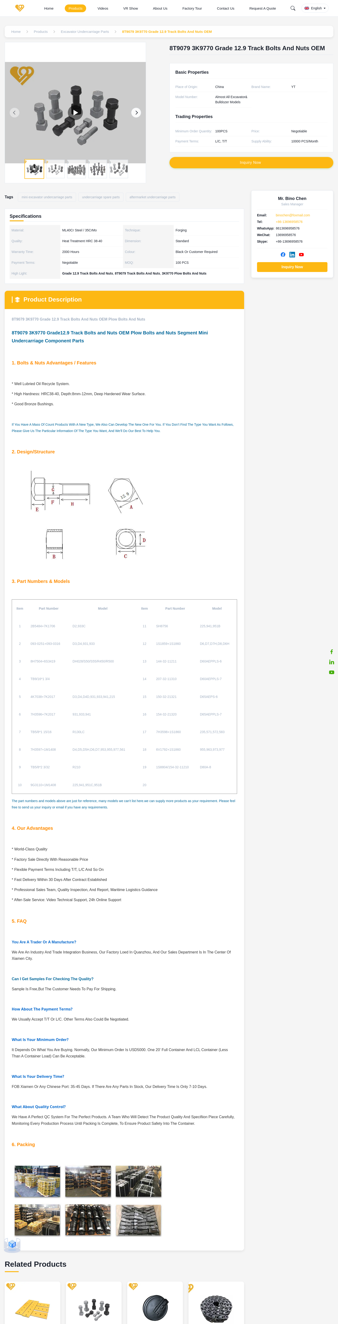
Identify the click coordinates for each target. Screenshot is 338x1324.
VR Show (130, 8)
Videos (102, 8)
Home (49, 8)
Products (75, 8)
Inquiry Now (292, 267)
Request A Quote (263, 8)
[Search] (293, 8)
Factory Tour (192, 8)
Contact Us (225, 8)
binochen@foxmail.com (293, 215)
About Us (160, 8)
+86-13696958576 (289, 222)
